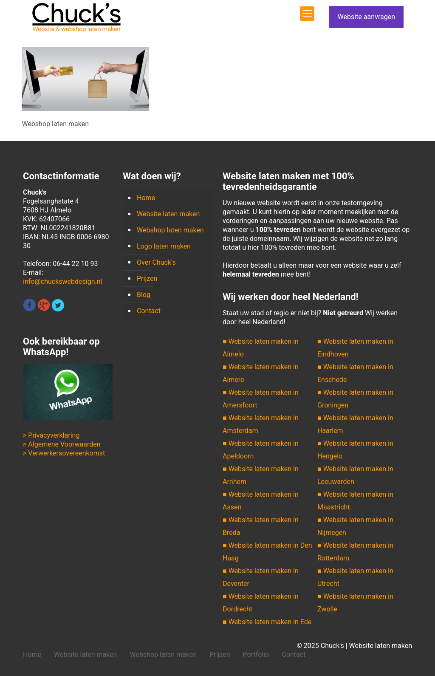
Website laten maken (168, 214)
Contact (149, 311)
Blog (143, 295)
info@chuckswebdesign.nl (62, 281)
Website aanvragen (366, 17)
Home (146, 198)
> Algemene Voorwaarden (62, 444)
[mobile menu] (307, 13)
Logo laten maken (164, 246)
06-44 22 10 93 (75, 264)
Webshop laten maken (170, 230)
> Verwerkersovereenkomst (64, 453)
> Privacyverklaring (51, 435)
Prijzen (147, 278)
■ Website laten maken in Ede (267, 622)
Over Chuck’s (156, 262)
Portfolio (256, 655)
